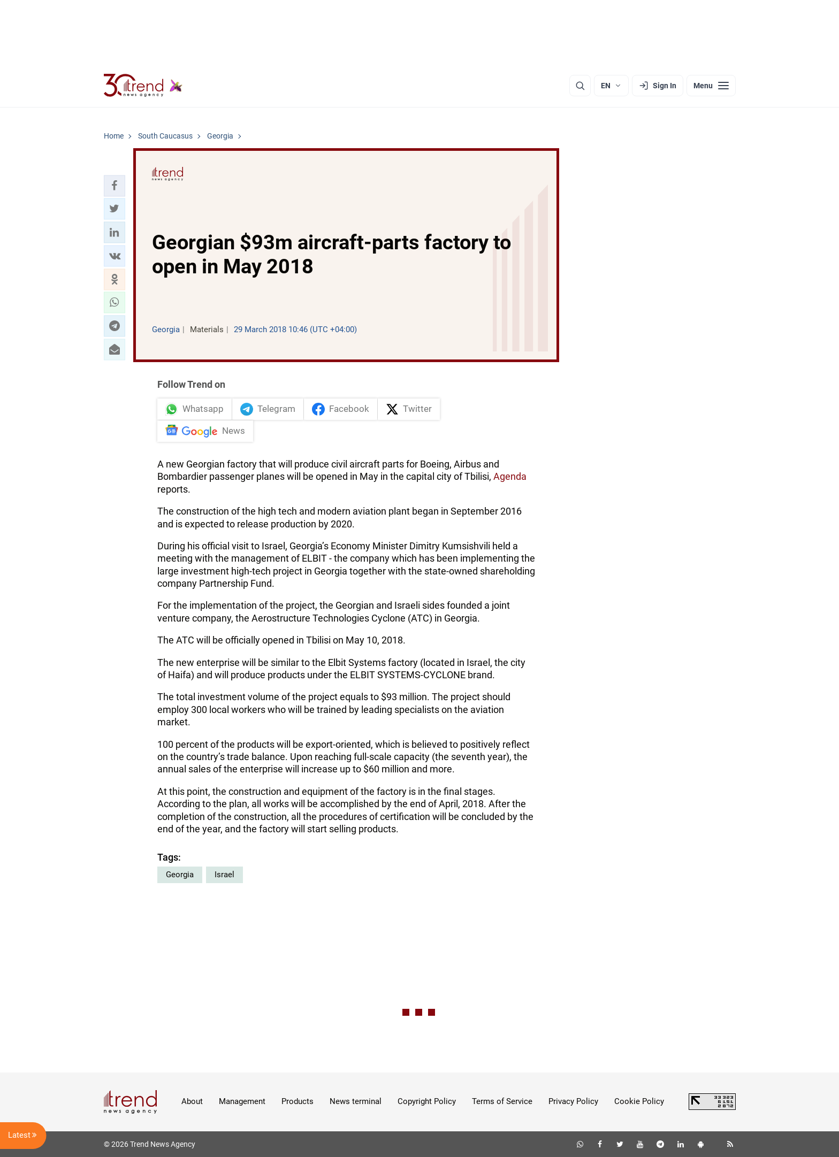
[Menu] (711, 85)
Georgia (180, 874)
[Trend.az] (143, 85)
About (192, 1101)
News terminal (356, 1101)
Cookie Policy (639, 1101)
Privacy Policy (573, 1101)
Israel (224, 874)
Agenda (510, 476)
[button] (114, 186)
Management (242, 1101)
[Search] (580, 85)
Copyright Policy (427, 1101)
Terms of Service (502, 1101)
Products (297, 1101)
